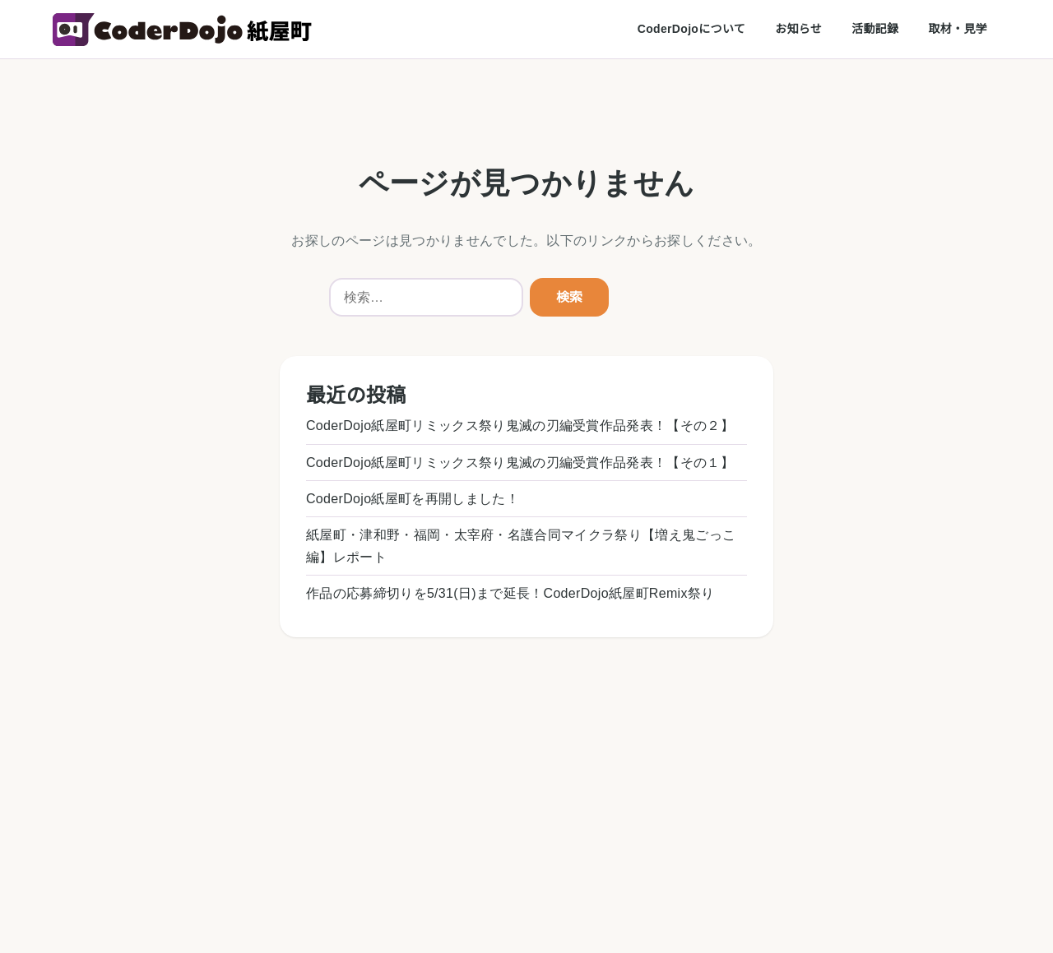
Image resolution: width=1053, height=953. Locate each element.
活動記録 (874, 28)
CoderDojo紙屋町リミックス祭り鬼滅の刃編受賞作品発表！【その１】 (520, 463)
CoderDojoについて (691, 28)
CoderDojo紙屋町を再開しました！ (412, 499)
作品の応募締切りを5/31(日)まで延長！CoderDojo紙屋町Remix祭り (510, 593)
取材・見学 (957, 28)
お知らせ (798, 28)
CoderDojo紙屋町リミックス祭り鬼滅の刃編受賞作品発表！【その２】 (520, 426)
